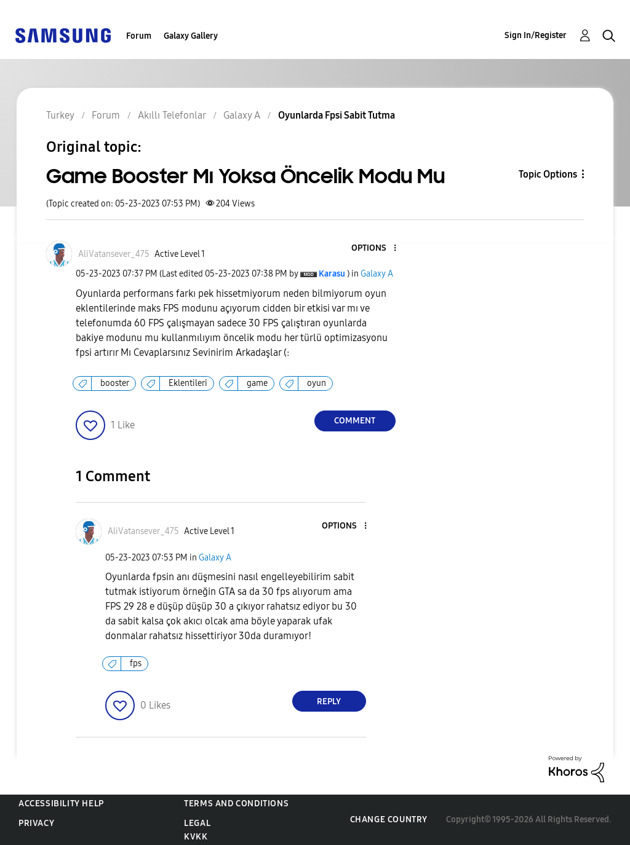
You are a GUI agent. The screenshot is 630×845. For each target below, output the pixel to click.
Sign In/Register (535, 35)
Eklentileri (188, 383)
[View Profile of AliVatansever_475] (114, 254)
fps (136, 663)
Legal (197, 823)
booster (114, 383)
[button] (374, 248)
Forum (138, 36)
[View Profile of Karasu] (332, 274)
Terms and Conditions (236, 803)
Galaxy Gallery (191, 36)
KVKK (195, 836)
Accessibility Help (61, 803)
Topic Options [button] (548, 174)
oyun (316, 383)
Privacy (36, 823)
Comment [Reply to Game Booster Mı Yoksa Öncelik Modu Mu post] (354, 420)
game (257, 383)
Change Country (389, 819)
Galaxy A (377, 274)
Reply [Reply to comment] (329, 701)
